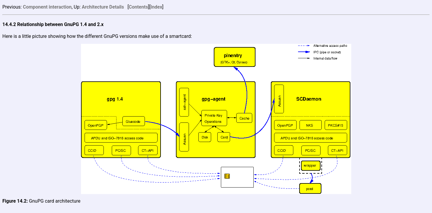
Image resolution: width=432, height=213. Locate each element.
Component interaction (47, 7)
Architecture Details (103, 7)
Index (156, 7)
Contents (138, 7)
